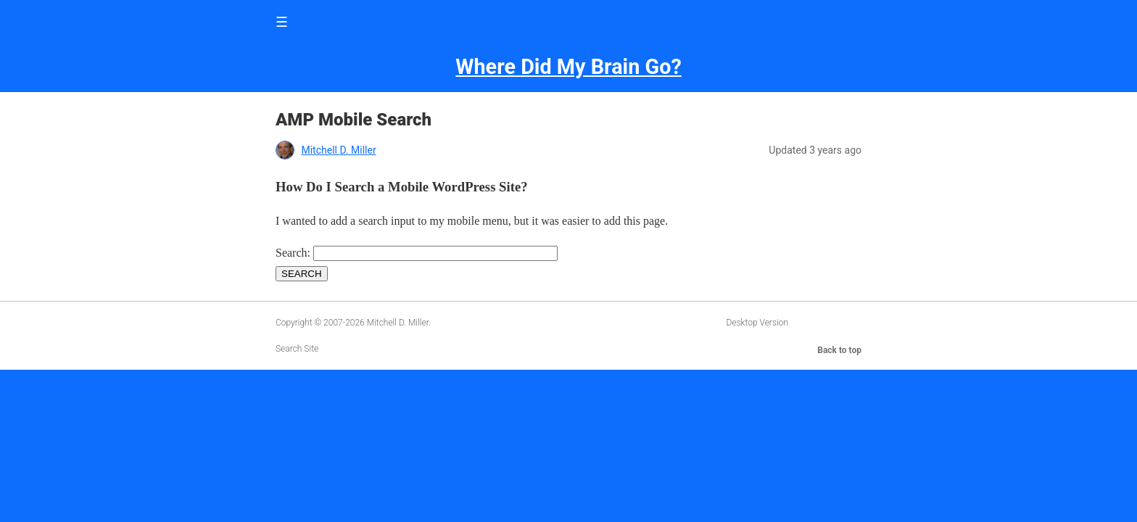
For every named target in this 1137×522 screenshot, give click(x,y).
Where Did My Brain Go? (568, 66)
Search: (293, 252)
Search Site (297, 349)
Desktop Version (757, 323)
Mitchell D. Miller (338, 150)
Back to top (839, 350)
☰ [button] (282, 22)
